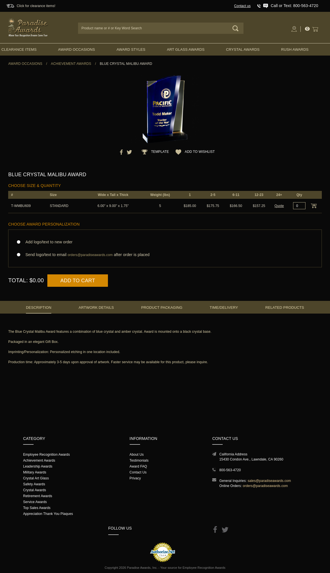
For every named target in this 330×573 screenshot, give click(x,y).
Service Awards (35, 502)
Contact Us (138, 472)
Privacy (135, 478)
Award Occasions (76, 49)
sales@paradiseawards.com (269, 481)
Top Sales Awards (36, 508)
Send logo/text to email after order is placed (165, 255)
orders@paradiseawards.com (265, 486)
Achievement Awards (71, 64)
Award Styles (130, 49)
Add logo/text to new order (47, 242)
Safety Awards (34, 484)
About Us (137, 455)
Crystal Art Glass (36, 478)
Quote (279, 206)
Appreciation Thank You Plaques (48, 514)
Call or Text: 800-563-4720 (294, 5)
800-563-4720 (230, 470)
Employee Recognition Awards (46, 455)
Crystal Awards (243, 49)
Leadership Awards (37, 466)
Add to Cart (77, 280)
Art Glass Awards (186, 49)
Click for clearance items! (36, 6)
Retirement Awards (37, 496)
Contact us (242, 6)
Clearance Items (19, 49)
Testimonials (139, 460)
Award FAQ (138, 466)
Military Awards (34, 472)
